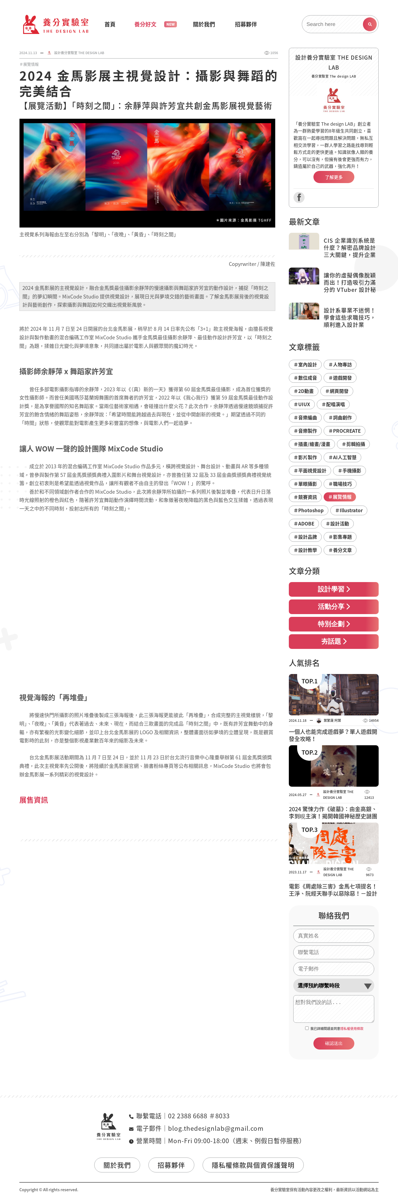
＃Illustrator (349, 510)
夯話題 (334, 641)
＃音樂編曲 (305, 417)
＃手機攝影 (349, 470)
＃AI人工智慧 (342, 457)
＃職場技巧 (340, 483)
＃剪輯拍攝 (353, 443)
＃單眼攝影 (305, 483)
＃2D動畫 (304, 390)
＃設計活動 (337, 523)
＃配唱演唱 (333, 404)
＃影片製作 (305, 457)
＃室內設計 (305, 364)
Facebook (299, 197)
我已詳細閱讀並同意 (336, 1028)
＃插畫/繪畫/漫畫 (312, 443)
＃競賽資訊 (305, 496)
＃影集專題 (340, 536)
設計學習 (334, 589)
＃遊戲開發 (340, 377)
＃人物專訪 (340, 364)
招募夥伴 (171, 1165)
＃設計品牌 (305, 536)
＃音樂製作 (305, 430)
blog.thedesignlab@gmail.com (216, 1128)
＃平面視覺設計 (310, 470)
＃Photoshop (309, 510)
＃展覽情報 (29, 64)
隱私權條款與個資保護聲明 (253, 1165)
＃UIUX (302, 404)
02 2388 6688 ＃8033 (199, 1115)
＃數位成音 (305, 377)
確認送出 (334, 1043)
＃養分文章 (340, 549)
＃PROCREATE (344, 430)
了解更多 (334, 177)
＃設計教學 (305, 549)
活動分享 (334, 606)
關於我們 (117, 1165)
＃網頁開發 (337, 390)
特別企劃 (334, 624)
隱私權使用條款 (351, 1028)
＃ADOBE (304, 523)
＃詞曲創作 (340, 417)
